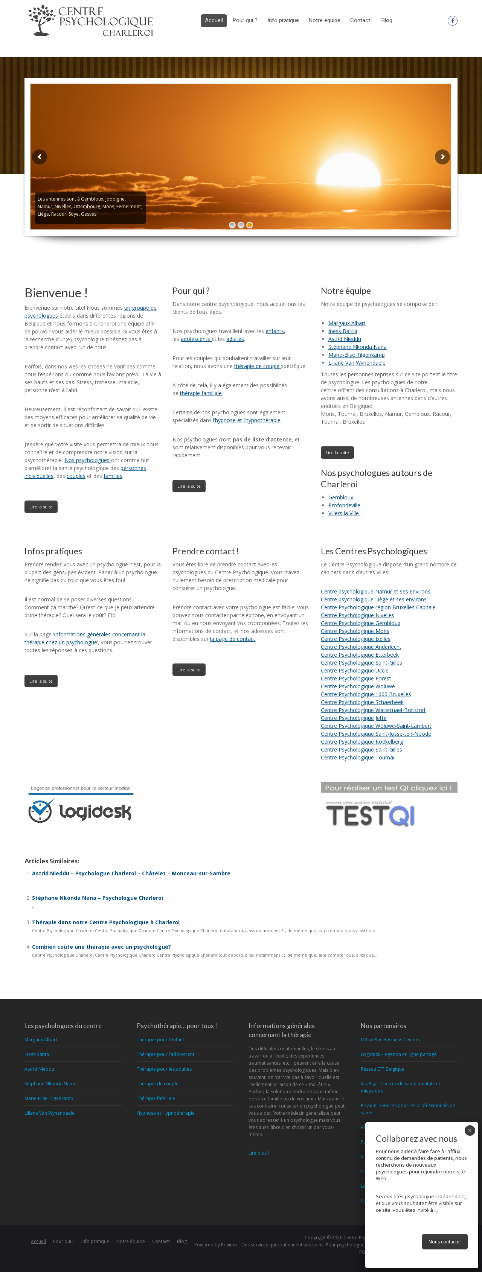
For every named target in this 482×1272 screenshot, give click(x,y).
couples (76, 475)
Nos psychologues (87, 460)
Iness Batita (342, 331)
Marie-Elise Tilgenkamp (356, 354)
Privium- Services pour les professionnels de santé (408, 1109)
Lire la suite (41, 507)
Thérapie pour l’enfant (160, 1039)
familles (113, 475)
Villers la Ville (344, 513)
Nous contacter (445, 1242)
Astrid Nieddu (344, 338)
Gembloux (341, 497)
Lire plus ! (259, 1153)
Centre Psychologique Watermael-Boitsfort (373, 710)
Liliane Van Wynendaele (357, 362)
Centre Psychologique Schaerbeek (362, 702)
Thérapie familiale (156, 1098)
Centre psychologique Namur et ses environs (375, 591)
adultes (235, 338)
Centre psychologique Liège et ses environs (374, 599)
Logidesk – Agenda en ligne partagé (399, 1054)
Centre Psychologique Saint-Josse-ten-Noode (376, 733)
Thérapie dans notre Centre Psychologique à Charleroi (106, 922)
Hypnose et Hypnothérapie (166, 1113)
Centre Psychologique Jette (354, 717)
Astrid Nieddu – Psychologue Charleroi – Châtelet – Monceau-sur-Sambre (131, 873)
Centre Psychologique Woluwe (358, 686)
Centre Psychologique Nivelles (357, 615)
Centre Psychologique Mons (355, 630)
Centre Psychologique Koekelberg (362, 741)
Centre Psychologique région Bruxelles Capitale (378, 607)
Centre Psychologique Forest (356, 678)
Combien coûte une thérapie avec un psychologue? (101, 946)
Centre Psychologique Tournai (357, 757)
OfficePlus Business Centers (390, 1039)
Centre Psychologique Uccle (355, 670)
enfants (274, 331)
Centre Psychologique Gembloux (360, 623)
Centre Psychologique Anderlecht (361, 646)
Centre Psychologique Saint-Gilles (361, 662)
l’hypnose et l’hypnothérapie (247, 420)
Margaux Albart (347, 323)
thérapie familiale (201, 393)
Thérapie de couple (157, 1083)
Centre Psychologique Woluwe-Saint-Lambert (376, 725)
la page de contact (232, 638)
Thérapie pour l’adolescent (165, 1054)
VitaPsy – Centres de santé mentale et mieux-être (400, 1087)
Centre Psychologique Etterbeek (360, 654)
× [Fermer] (470, 1130)
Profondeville (345, 505)
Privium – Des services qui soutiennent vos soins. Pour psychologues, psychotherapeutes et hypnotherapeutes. (339, 1245)
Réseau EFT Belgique (382, 1069)
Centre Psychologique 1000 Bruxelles (366, 694)
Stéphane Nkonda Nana (357, 346)
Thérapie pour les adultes (164, 1069)
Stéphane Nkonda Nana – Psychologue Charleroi (97, 897)
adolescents (196, 338)
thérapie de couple (256, 366)
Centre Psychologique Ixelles (355, 638)
